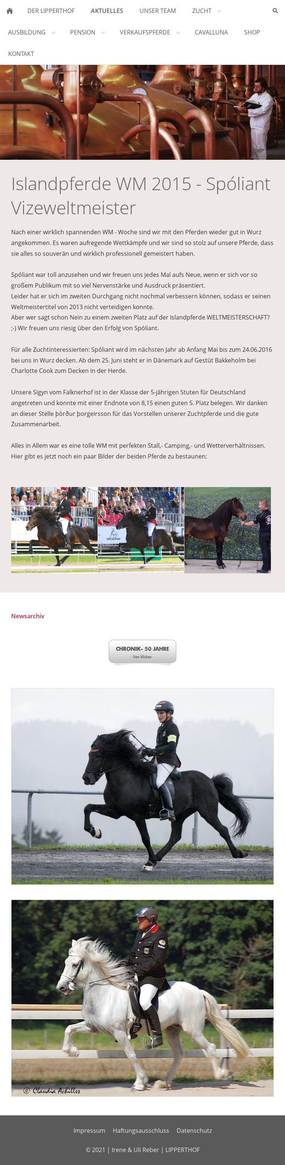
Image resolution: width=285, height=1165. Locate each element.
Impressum (89, 1130)
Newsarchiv (28, 616)
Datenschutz (194, 1130)
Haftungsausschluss (141, 1130)
